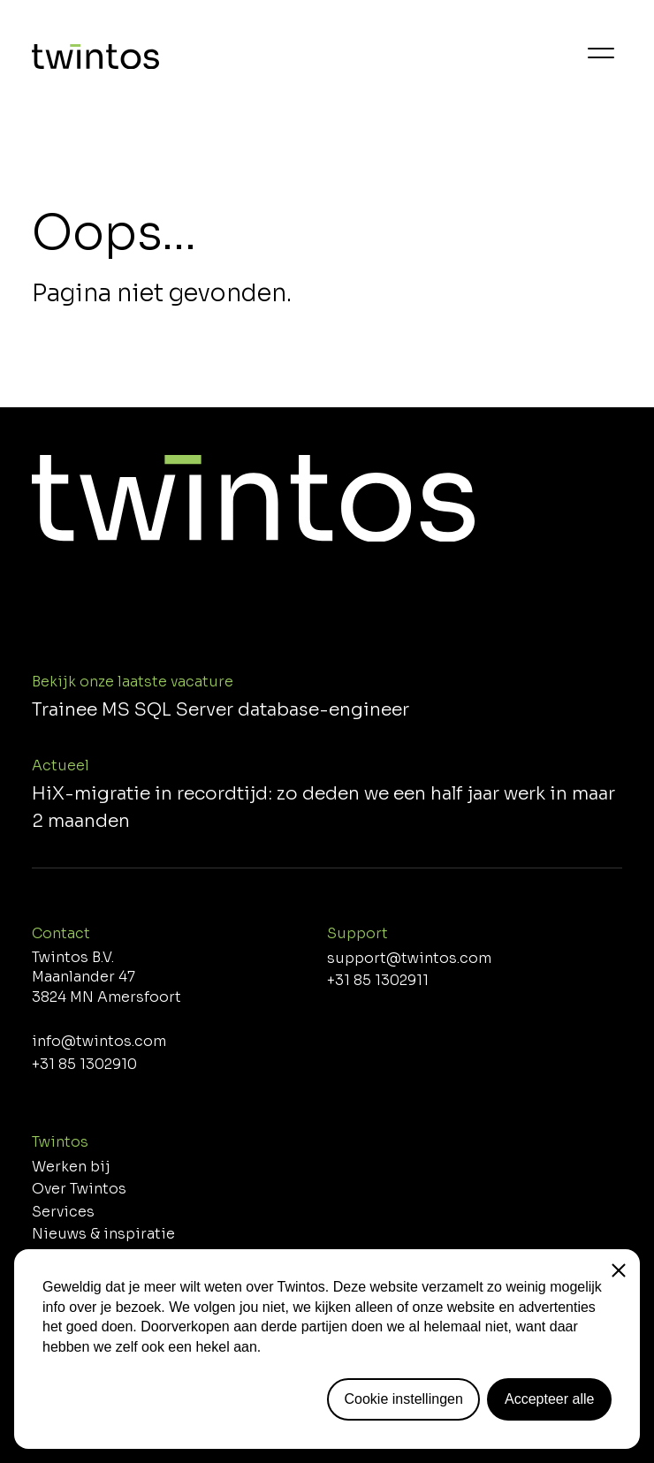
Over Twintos (79, 1189)
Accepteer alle (549, 1398)
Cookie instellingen (404, 1398)
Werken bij (71, 1167)
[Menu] (601, 53)
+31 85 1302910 (84, 1064)
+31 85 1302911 (378, 980)
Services (63, 1212)
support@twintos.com (409, 958)
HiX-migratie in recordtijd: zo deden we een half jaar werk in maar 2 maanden (323, 807)
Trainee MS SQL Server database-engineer (220, 709)
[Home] (95, 59)
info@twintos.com (99, 1041)
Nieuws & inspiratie (103, 1234)
